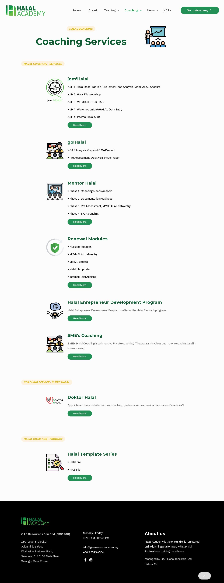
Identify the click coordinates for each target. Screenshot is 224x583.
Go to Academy (200, 10)
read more (178, 551)
